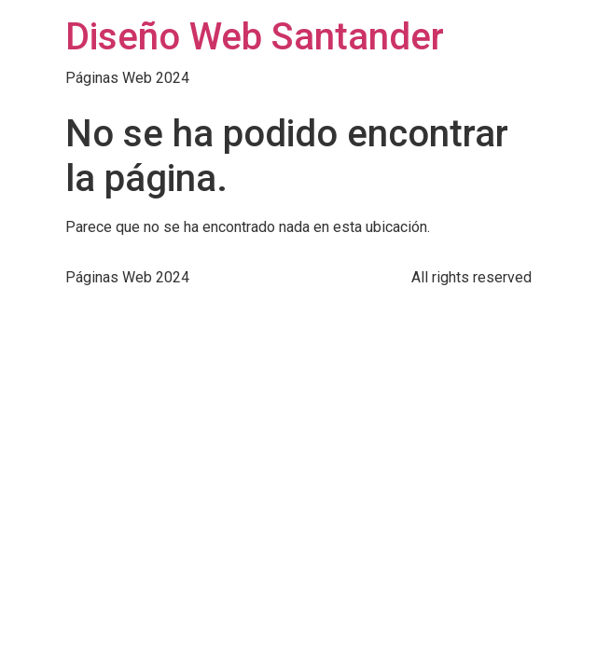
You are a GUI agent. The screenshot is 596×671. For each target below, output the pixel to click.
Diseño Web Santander (254, 37)
